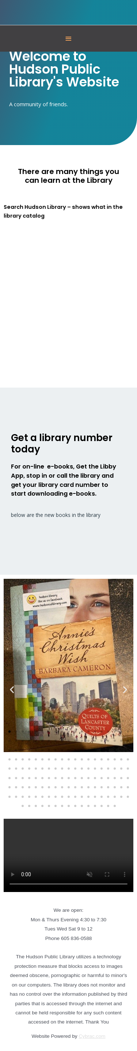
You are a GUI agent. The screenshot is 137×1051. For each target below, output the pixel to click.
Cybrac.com (92, 1036)
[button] (11, 689)
